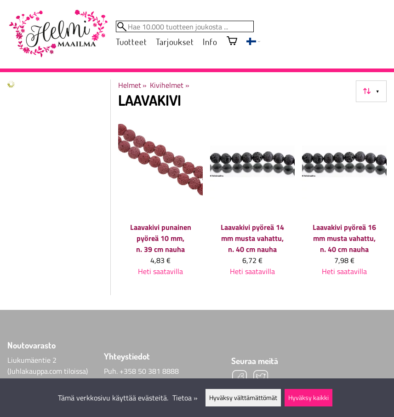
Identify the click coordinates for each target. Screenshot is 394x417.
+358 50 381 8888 (149, 371)
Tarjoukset (175, 41)
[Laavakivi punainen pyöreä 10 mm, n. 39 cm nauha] (160, 201)
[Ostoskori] (232, 41)
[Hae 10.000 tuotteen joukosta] (185, 26)
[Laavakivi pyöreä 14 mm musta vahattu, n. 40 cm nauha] (252, 201)
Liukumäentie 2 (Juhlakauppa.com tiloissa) (47, 365)
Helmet (132, 85)
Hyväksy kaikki (308, 398)
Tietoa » (185, 397)
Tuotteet (131, 41)
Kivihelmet (169, 85)
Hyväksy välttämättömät (243, 398)
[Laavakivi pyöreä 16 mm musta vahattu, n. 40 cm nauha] (344, 201)
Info (210, 41)
